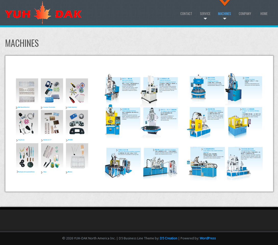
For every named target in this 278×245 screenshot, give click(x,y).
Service (205, 13)
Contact (186, 13)
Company (245, 13)
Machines (224, 13)
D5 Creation (168, 238)
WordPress (208, 238)
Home (264, 13)
